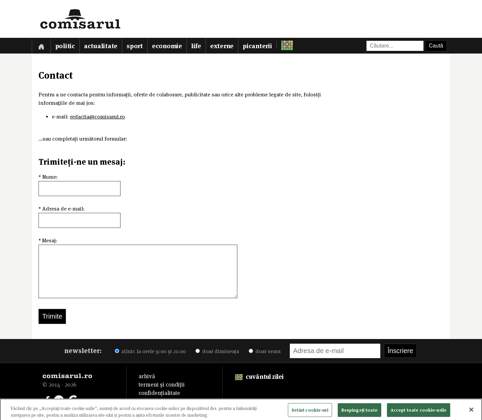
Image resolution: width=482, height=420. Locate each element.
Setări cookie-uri (310, 411)
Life (196, 46)
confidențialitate (159, 393)
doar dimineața (217, 351)
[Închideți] (471, 411)
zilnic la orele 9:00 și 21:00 (150, 351)
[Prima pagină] (41, 46)
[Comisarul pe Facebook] (48, 399)
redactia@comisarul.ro (97, 116)
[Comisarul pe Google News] (74, 399)
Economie (167, 46)
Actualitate (100, 46)
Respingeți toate (359, 411)
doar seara (264, 351)
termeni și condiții (162, 384)
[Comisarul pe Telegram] (59, 399)
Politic (65, 46)
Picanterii (257, 46)
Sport (135, 46)
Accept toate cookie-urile (419, 411)
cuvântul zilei (259, 376)
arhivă (147, 376)
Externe (222, 46)
